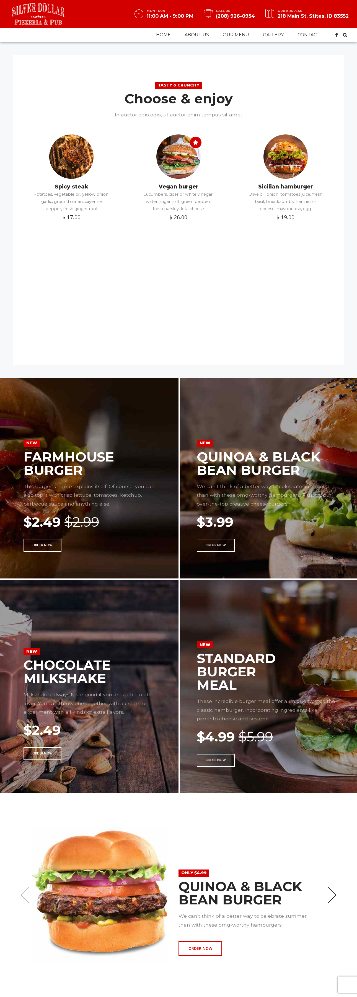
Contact (309, 34)
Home (163, 34)
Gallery (273, 34)
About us (197, 34)
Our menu (236, 34)
